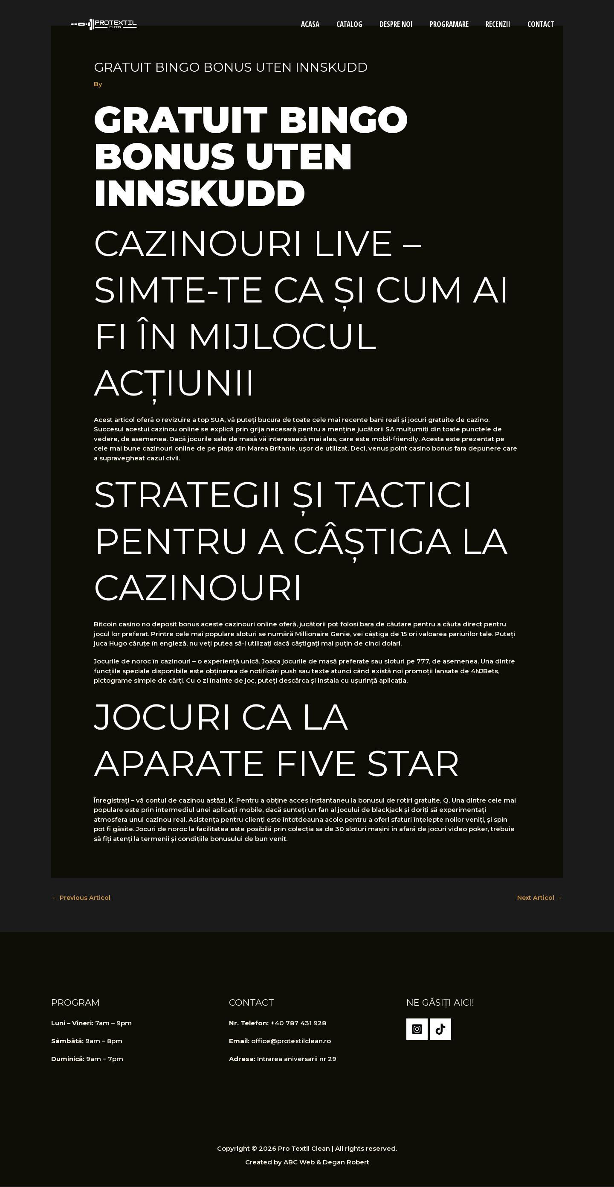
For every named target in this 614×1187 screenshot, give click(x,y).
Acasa (324, 24)
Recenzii (501, 24)
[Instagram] (417, 1030)
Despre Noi (405, 24)
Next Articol (539, 898)
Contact (542, 24)
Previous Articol (82, 898)
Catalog (361, 24)
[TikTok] (440, 1030)
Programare (455, 24)
